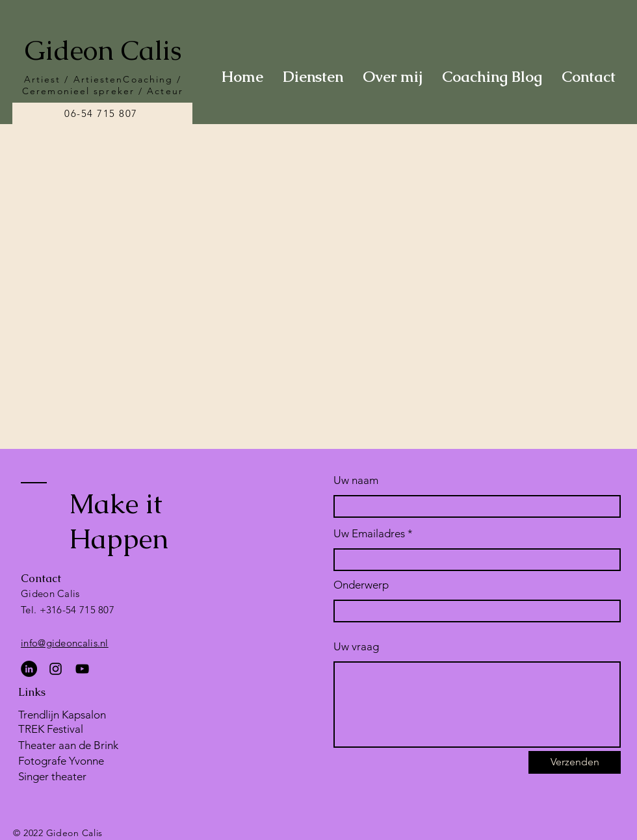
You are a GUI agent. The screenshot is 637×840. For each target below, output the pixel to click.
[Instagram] (55, 669)
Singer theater (52, 776)
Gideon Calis (103, 50)
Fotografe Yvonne (61, 760)
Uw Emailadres (369, 533)
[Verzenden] (574, 762)
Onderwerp (361, 585)
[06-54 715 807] (102, 113)
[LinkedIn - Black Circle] (29, 669)
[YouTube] (82, 669)
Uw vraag (356, 646)
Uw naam (355, 480)
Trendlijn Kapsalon (62, 714)
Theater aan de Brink (68, 745)
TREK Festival (50, 728)
